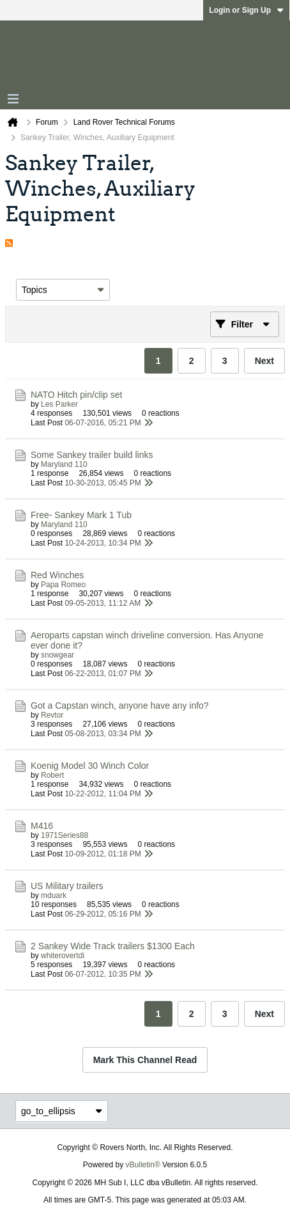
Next (264, 361)
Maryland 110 (64, 464)
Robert (52, 775)
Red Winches (57, 575)
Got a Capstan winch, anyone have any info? (120, 705)
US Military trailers (67, 886)
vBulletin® (143, 1164)
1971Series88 (64, 835)
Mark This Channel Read (145, 1060)
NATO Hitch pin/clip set (76, 395)
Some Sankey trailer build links (92, 455)
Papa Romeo (63, 584)
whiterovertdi (62, 955)
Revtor (52, 715)
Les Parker (59, 404)
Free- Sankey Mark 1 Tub (81, 515)
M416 (42, 826)
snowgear (57, 654)
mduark (53, 895)
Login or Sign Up (246, 10)
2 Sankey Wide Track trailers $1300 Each (113, 946)
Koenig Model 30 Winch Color (90, 766)
